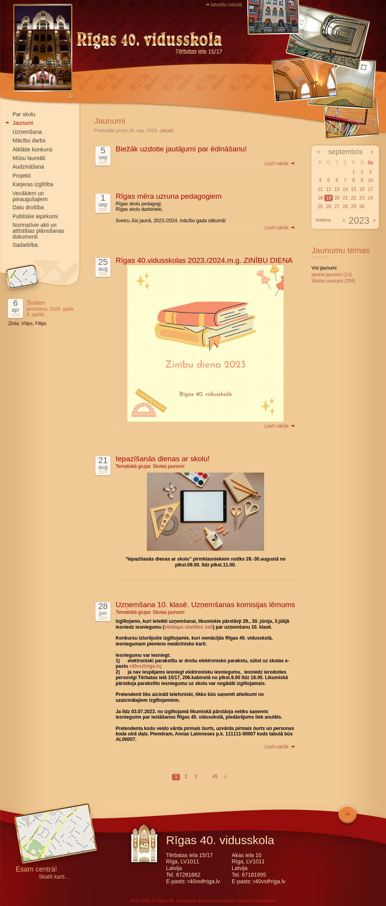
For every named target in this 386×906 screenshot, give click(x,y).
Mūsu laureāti (29, 158)
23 (362, 198)
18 (320, 198)
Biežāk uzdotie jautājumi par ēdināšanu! (181, 149)
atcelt (166, 130)
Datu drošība (28, 207)
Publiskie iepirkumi (35, 216)
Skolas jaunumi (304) (333, 281)
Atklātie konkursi (32, 149)
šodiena (323, 220)
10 (370, 180)
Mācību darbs (29, 140)
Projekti (22, 176)
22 (353, 198)
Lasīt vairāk (279, 163)
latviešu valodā (226, 4)
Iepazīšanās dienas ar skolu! (163, 459)
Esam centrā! (36, 869)
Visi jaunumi (323, 268)
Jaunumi (23, 123)
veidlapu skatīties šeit (188, 627)
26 (328, 206)
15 (353, 189)
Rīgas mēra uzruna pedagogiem (169, 196)
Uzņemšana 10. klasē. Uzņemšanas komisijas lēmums (205, 604)
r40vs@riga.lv (144, 666)
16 (362, 189)
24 (370, 198)
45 (215, 776)
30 (362, 206)
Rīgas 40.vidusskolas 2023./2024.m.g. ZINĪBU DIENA (204, 260)
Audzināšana (28, 167)
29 (353, 206)
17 (370, 189)
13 (337, 189)
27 (337, 206)
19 (328, 198)
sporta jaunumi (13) (331, 274)
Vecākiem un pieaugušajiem (30, 196)
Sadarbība (25, 245)
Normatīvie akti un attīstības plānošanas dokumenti (38, 231)
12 (328, 189)
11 (320, 189)
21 (345, 198)
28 (345, 206)
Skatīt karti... (54, 877)
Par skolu (24, 114)
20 (337, 198)
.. (205, 776)
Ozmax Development (256, 900)
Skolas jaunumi (168, 466)
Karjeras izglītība (33, 184)
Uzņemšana (27, 132)
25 (320, 206)
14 (345, 189)
